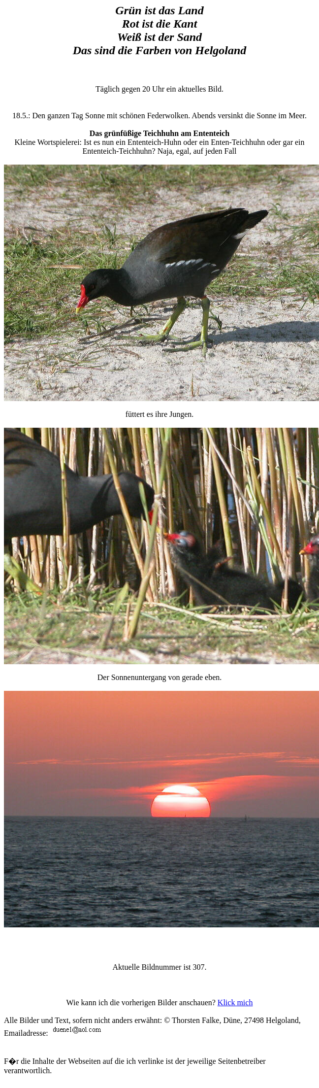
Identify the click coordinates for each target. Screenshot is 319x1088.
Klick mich (235, 1002)
